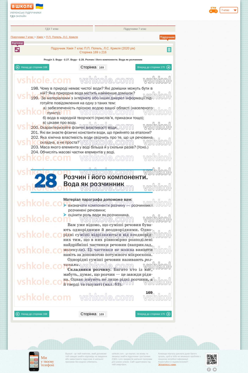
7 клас (52, 28)
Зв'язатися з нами (167, 364)
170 (153, 67)
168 (31, 67)
